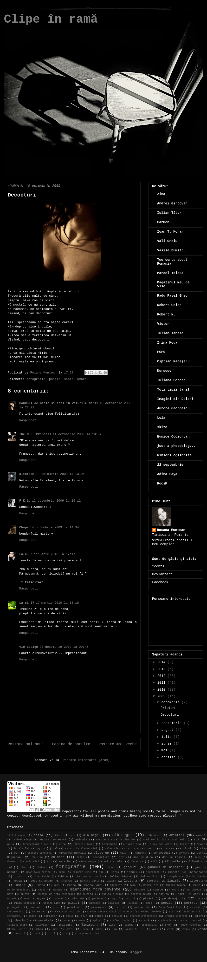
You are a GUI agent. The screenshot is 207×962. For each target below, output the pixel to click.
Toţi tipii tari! (173, 390)
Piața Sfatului (24, 903)
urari (69, 929)
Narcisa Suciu (141, 894)
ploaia (133, 903)
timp (111, 925)
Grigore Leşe (82, 872)
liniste (174, 881)
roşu (172, 911)
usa (114, 929)
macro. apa (93, 885)
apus (10, 844)
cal (55, 848)
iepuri (132, 872)
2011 (162, 683)
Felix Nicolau (113, 861)
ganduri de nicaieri (165, 867)
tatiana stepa (17, 924)
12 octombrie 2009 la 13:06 (60, 474)
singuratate (43, 920)
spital (97, 920)
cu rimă (37, 857)
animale (81, 839)
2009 (162, 696)
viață (36, 933)
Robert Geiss (169, 305)
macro (71, 885)
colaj (124, 852)
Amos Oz (201, 835)
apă (196, 839)
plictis (114, 903)
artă (62, 844)
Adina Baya (167, 474)
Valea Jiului (135, 929)
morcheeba (194, 889)
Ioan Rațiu (42, 876)
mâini (41, 889)
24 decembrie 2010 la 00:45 (63, 647)
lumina (19, 885)
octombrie (171, 702)
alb (73, 835)
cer (16, 853)
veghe (186, 929)
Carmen (163, 222)
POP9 (161, 352)
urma (86, 929)
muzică (88, 894)
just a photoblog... (176, 446)
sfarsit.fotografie (143, 916)
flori (24, 867)
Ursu (99, 929)
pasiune (97, 898)
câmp (203, 848)
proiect (121, 907)
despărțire (101, 857)
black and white (161, 844)
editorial (32, 861)
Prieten (168, 708)
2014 (162, 662)
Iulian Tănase (170, 333)
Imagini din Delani (175, 399)
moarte (158, 889)
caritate (133, 848)
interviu (20, 876)
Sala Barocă (192, 911)
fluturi (41, 867)
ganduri (130, 867)
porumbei (37, 907)
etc (49, 861)
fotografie (35, 379)
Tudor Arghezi (191, 924)
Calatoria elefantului (81, 848)
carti (151, 848)
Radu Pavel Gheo (172, 296)
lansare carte (89, 880)
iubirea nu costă (89, 876)
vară (170, 929)
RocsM (162, 483)
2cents (158, 566)
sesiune (117, 916)
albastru (153, 835)
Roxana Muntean (171, 530)
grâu (62, 872)
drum (197, 857)
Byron (41, 848)
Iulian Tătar (169, 213)
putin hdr (142, 907)
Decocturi (170, 715)
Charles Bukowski (40, 852)
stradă (144, 920)
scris (69, 916)
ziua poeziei (84, 933)
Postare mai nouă (26, 744)
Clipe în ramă (51, 19)
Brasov (202, 844)
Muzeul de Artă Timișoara (57, 894)
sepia (68, 379)
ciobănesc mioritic (72, 852)
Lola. (24, 554)
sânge (32, 916)
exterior (65, 861)
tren (168, 925)
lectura (130, 881)
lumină (40, 885)
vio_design (28, 647)
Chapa (24, 527)
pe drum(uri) (173, 898)
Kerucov (164, 371)
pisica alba (51, 903)
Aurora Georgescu (173, 408)
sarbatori (14, 916)
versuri (20, 933)
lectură (153, 881)
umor (55, 929)
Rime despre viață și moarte (111, 911)
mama (133, 885)
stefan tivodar (120, 920)
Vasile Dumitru (171, 250)
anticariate (104, 839)
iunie (167, 744)
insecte (173, 872)
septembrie (172, 723)
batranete (109, 844)
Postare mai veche (117, 744)
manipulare (150, 885)
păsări (148, 898)
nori (181, 894)
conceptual (161, 853)
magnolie (116, 885)
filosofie (172, 861)
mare (196, 885)
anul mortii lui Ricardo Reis (164, 839)
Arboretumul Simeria (37, 844)
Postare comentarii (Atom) (86, 760)
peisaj (202, 898)
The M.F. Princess (35, 434)
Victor (163, 324)
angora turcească (53, 839)
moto (10, 894)
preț (56, 907)
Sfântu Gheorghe (176, 916)
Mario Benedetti (18, 889)
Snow (66, 920)
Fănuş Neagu (87, 861)
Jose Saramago (42, 881)
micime (57, 889)
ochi (196, 894)
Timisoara (64, 925)
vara (154, 929)
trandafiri (149, 924)
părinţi (130, 898)
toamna (128, 924)
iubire (63, 876)
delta (80, 857)
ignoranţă (153, 872)
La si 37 (26, 603)
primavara (99, 907)
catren (169, 848)
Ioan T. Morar (170, 232)
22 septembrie (170, 465)
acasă (38, 835)
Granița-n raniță (38, 872)
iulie (167, 737)
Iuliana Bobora (171, 380)
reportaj (39, 911)
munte (25, 894)
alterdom (26, 474)
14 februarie (16, 835)
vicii (51, 933)
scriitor (50, 916)
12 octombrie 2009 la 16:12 (56, 501)
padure (58, 898)
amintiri (176, 835)
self (84, 916)
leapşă (111, 880)
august (168, 730)
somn (82, 920)
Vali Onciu (167, 241)
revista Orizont (68, 911)
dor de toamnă (173, 857)
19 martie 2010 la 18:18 (57, 603)
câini (187, 848)
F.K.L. (25, 501)
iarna (115, 872)
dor (121, 857)
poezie (54, 379)
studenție (165, 920)
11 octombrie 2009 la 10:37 (77, 434)
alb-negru (122, 835)
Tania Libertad (190, 920)
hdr (101, 872)
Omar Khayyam (34, 898)
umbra (82, 379)
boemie (184, 844)
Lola (161, 418)
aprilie (169, 757)
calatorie (112, 848)
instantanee (197, 872)
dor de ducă (143, 857)
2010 (162, 690)
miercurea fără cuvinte (95, 889)
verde (202, 929)
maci (57, 885)
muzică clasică (112, 894)
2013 (162, 669)
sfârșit (201, 916)
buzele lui (21, 848)
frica (111, 867)
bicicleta (133, 844)
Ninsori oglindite (174, 455)
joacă (17, 881)
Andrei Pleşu (22, 839)
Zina (161, 194)
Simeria (19, 920)
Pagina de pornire (71, 744)
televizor (42, 924)
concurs (184, 852)
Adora (58, 835)
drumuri (12, 861)
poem (149, 903)
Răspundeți (28, 420)
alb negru (92, 835)
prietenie (74, 907)
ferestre (137, 861)
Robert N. (166, 314)
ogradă (11, 898)
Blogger (135, 952)
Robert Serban (151, 911)
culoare (58, 857)
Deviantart (162, 574)
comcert (140, 852)
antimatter (127, 839)
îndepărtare (175, 876)
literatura (198, 881)
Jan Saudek (199, 876)
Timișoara (89, 925)
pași (114, 898)
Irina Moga (167, 343)
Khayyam (66, 880)
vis (65, 933)
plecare (94, 903)
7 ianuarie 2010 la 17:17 (52, 554)
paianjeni (77, 898)
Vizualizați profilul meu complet (172, 542)
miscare (139, 889)
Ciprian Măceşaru (173, 361)
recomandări (15, 911)
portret (190, 903)
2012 (162, 676)
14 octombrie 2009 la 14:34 (54, 527)
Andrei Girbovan (172, 203)
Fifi (154, 861)
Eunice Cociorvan (173, 436)
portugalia (14, 907)
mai (165, 750)
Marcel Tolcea (170, 273)
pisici (73, 903)
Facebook (160, 582)
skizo (162, 427)
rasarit (195, 907)
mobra (175, 889)
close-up (101, 853)
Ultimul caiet (17, 929)
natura (164, 894)
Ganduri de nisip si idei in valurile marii (58, 403)
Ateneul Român (84, 844)
